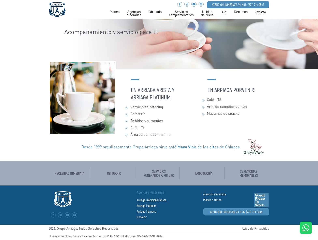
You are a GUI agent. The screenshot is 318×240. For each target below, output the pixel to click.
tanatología (203, 173)
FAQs (224, 12)
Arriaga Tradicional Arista (151, 200)
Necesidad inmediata (69, 173)
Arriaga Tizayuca (146, 211)
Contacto (260, 12)
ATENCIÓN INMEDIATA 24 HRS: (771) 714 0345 (238, 4)
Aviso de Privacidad (255, 228)
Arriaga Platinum (147, 206)
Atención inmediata (214, 194)
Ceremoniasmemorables (249, 173)
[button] (114, 12)
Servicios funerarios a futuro (159, 173)
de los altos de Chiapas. (209, 147)
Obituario (114, 173)
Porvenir (142, 217)
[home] (57, 9)
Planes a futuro (212, 200)
